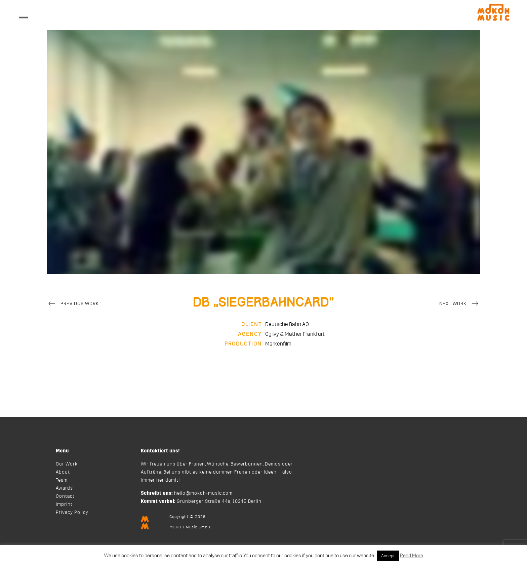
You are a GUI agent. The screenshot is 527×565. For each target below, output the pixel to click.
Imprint (64, 504)
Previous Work (73, 304)
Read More (411, 555)
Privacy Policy (72, 512)
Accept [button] (388, 556)
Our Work (67, 464)
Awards (64, 488)
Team (62, 480)
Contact (65, 496)
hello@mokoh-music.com (203, 493)
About (63, 472)
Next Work (459, 304)
